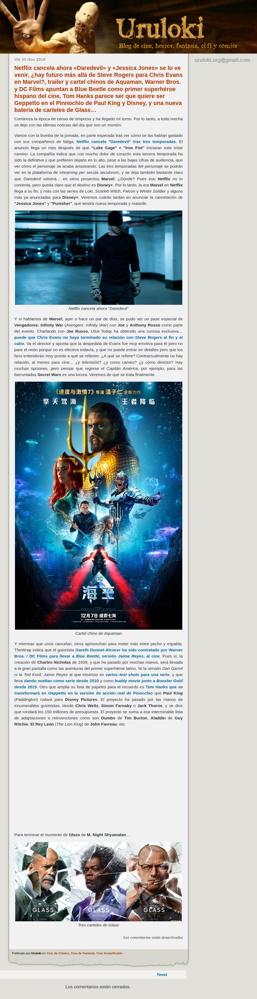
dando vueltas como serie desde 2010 (61, 680)
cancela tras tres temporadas (126, 141)
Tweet (162, 974)
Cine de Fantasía (83, 953)
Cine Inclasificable (109, 953)
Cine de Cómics (58, 953)
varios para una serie (137, 674)
